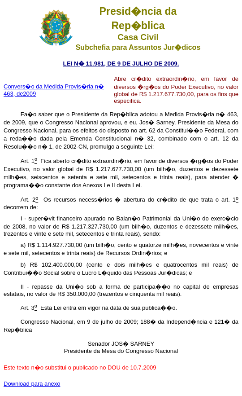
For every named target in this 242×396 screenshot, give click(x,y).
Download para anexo (32, 383)
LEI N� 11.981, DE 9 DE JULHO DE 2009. (121, 63)
